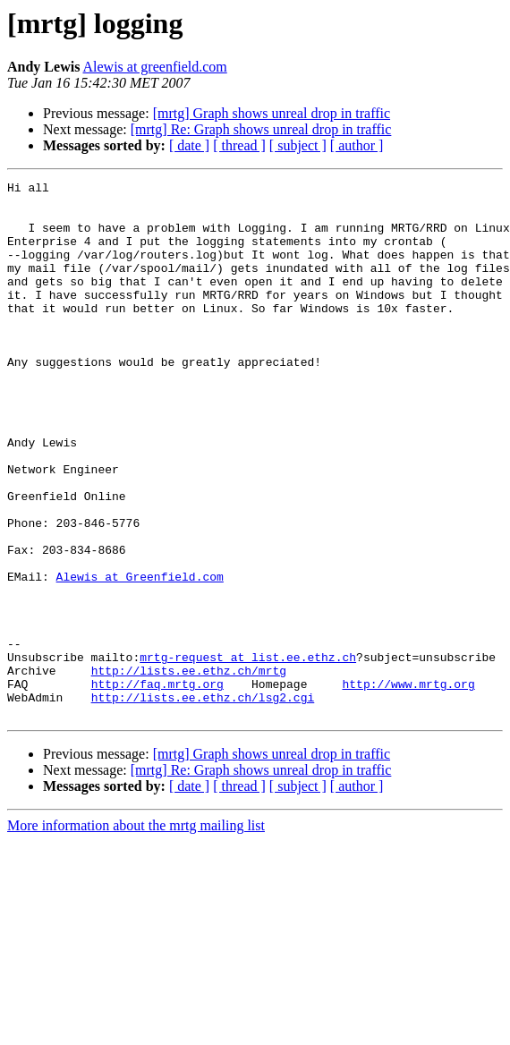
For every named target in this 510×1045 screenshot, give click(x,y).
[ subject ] (298, 145)
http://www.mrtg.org (408, 785)
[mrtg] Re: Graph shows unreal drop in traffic (261, 129)
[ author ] (357, 145)
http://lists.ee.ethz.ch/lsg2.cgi (203, 802)
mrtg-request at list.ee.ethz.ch (248, 753)
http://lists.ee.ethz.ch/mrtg (188, 769)
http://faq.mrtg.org (157, 785)
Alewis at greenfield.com (154, 66)
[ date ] (189, 145)
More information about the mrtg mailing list (136, 932)
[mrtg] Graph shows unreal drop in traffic (271, 113)
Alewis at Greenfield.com (140, 657)
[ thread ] (239, 145)
